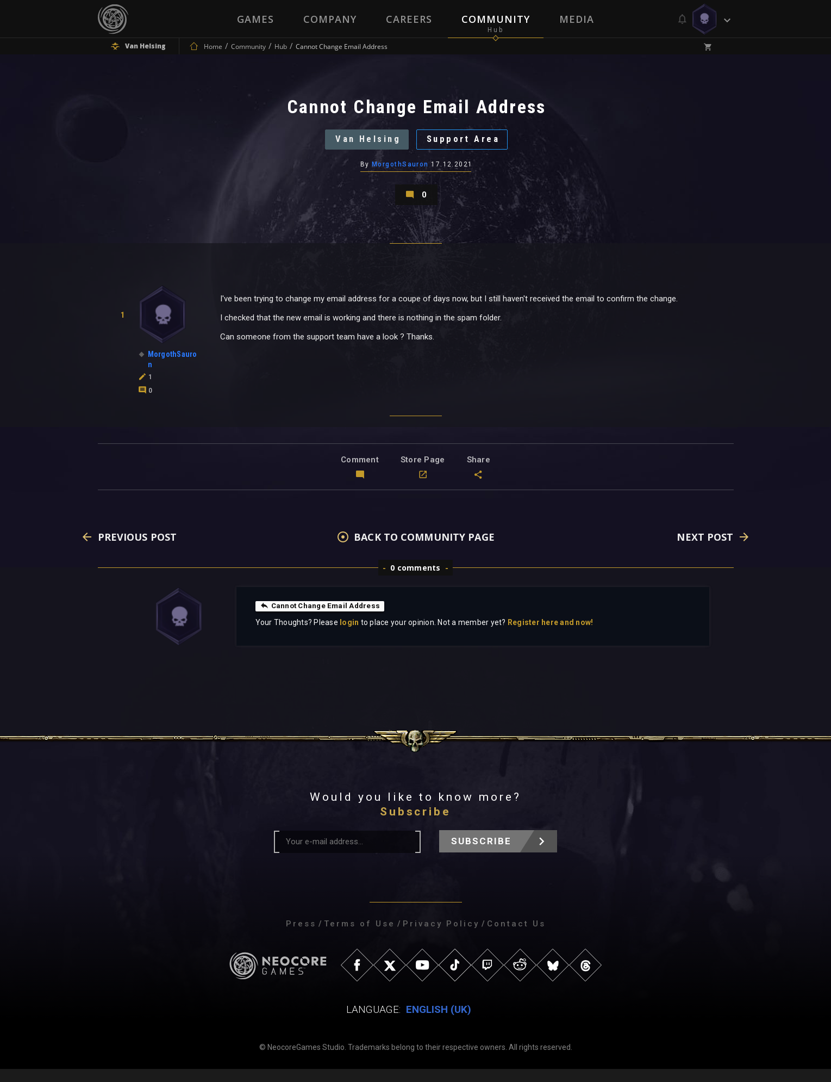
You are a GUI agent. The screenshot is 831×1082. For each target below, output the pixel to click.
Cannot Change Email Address (322, 618)
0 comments (415, 581)
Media (576, 19)
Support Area (467, 144)
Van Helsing (364, 144)
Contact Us (516, 937)
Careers (409, 19)
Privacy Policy (441, 937)
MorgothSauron (400, 171)
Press (301, 937)
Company (330, 19)
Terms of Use (359, 937)
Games (255, 19)
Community (495, 19)
